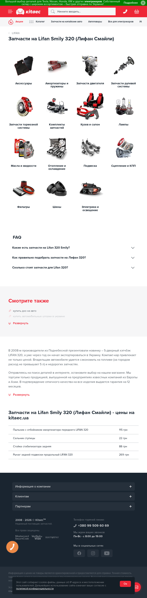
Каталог (37, 21)
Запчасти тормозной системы (23, 126)
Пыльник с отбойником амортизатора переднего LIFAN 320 (50, 429)
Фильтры (23, 207)
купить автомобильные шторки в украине (39, 316)
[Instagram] (93, 553)
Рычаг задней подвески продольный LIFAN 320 (43, 454)
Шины (57, 207)
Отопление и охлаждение (57, 167)
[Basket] (136, 11)
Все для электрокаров (120, 21)
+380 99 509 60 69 (93, 525)
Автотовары (95, 21)
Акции (15, 22)
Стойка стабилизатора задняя (32, 446)
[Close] (143, 3)
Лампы (123, 124)
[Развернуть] (19, 394)
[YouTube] (107, 553)
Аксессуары (23, 83)
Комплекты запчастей (57, 126)
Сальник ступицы (24, 438)
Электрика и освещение (90, 208)
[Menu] (10, 11)
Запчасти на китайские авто (66, 21)
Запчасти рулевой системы (123, 85)
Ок (125, 583)
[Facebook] (79, 553)
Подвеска (90, 166)
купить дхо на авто (24, 310)
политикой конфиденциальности (35, 588)
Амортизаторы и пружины (56, 85)
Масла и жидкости (23, 166)
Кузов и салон (90, 124)
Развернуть (20, 323)
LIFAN (16, 33)
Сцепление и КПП (123, 166)
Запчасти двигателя (90, 83)
